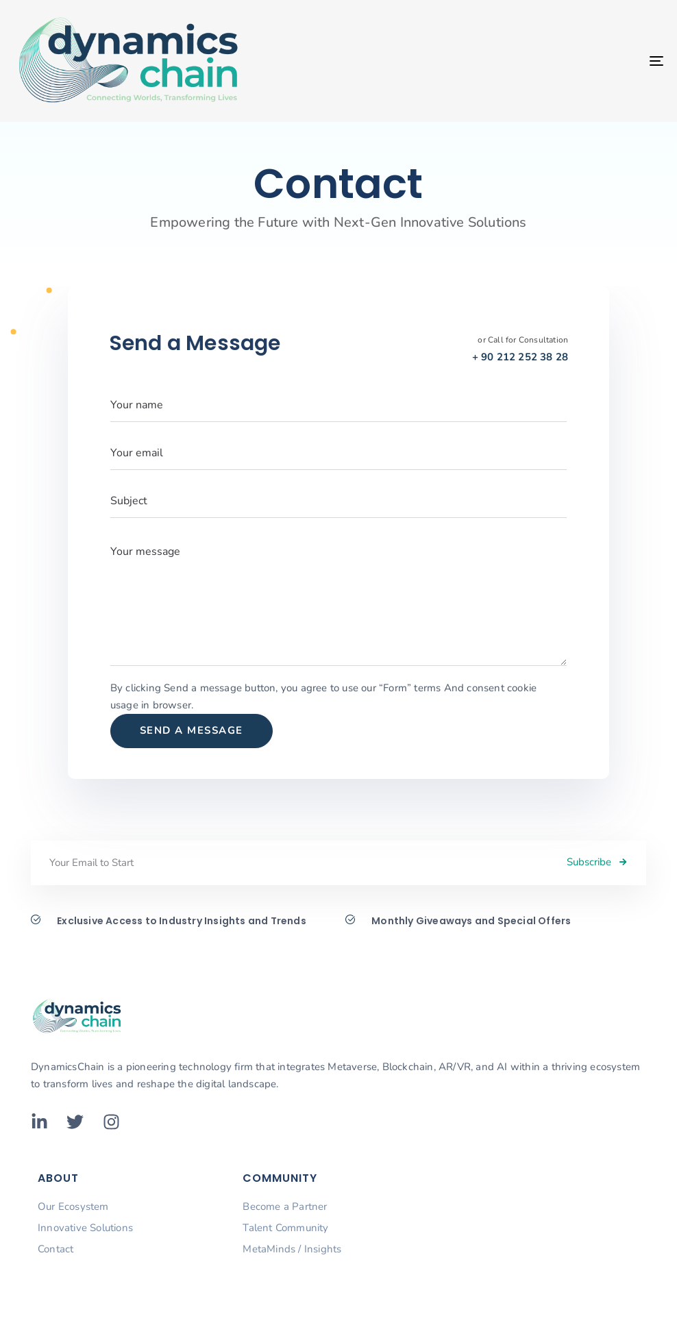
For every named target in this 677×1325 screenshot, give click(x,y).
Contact (55, 1249)
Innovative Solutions (85, 1228)
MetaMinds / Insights (292, 1249)
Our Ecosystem (73, 1206)
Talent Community (285, 1228)
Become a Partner (285, 1206)
